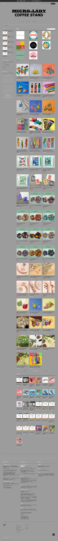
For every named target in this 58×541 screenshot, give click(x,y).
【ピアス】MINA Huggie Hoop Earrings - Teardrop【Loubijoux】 (35, 277)
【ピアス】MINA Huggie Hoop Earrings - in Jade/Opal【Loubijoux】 (48, 277)
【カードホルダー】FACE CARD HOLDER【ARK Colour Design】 (22, 132)
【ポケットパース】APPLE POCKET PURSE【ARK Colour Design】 (22, 312)
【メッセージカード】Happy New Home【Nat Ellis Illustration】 (22, 169)
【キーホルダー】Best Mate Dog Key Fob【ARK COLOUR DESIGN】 (35, 114)
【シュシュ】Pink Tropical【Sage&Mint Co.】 (35, 206)
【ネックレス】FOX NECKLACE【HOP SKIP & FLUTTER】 (48, 349)
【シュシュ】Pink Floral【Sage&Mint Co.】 (22, 241)
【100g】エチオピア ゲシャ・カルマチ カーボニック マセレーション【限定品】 (19, 433)
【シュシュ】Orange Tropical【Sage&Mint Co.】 (34, 223)
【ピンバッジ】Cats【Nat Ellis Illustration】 (47, 188)
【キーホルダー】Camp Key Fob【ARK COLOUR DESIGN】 (22, 95)
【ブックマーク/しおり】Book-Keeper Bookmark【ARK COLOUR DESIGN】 (35, 95)
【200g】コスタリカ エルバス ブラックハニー (39, 420)
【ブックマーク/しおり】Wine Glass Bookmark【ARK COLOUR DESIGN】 (38, 433)
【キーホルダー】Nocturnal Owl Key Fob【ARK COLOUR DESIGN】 (35, 330)
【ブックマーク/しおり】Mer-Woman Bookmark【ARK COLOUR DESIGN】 (45, 397)
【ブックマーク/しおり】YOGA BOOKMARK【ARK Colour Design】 (48, 150)
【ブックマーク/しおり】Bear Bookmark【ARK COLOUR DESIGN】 (19, 445)
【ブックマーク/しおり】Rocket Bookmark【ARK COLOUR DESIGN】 (26, 397)
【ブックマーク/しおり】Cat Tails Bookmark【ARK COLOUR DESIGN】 (32, 385)
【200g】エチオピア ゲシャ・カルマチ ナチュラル (32, 432)
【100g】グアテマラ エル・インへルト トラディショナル (11, 53)
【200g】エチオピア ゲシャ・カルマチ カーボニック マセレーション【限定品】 (52, 421)
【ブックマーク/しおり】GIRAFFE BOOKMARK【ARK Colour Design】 (35, 366)
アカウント (44, 3)
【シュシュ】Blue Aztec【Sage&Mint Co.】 (48, 259)
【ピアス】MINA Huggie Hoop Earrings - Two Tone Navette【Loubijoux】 (22, 294)
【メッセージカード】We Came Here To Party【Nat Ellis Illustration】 (35, 169)
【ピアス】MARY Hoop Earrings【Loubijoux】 (34, 294)
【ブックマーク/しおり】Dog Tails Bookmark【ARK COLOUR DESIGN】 (38, 385)
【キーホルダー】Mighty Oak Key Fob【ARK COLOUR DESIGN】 (48, 114)
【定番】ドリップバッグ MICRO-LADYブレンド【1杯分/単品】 (26, 385)
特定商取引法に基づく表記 (19, 529)
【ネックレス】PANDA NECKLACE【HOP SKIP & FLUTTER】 (35, 349)
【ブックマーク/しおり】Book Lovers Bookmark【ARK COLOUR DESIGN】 (45, 433)
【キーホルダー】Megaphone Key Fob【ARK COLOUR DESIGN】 (48, 330)
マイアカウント (27, 524)
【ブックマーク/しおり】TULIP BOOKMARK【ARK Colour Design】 (48, 132)
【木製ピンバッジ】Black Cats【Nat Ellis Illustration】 (22, 206)
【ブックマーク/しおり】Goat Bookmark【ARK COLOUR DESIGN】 (51, 433)
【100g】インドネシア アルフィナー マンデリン (19, 384)
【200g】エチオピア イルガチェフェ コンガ (45, 420)
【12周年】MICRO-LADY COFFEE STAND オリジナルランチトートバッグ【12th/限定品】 (32, 409)
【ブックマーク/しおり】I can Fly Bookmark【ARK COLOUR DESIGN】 (19, 397)
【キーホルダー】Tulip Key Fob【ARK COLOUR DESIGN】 (22, 78)
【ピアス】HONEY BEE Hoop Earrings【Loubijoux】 (22, 277)
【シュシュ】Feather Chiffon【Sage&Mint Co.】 (21, 223)
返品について (18, 528)
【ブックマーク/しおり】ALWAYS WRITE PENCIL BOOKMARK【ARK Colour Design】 (49, 96)
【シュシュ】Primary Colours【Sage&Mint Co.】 (47, 206)
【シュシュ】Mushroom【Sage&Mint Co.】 (22, 259)
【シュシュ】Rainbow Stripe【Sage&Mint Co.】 (34, 259)
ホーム (23, 21)
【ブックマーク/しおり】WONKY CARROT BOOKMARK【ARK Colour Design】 (22, 151)
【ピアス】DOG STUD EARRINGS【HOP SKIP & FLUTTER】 (22, 349)
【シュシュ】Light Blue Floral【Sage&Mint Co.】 (47, 223)
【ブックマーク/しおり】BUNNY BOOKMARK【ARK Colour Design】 (35, 150)
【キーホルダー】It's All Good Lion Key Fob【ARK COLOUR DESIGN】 (48, 312)
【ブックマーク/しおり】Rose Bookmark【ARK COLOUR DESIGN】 (38, 397)
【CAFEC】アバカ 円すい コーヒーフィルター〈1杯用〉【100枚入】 (19, 409)
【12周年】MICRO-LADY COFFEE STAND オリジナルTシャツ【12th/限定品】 (26, 409)
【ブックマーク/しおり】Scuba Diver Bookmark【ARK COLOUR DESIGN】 (32, 397)
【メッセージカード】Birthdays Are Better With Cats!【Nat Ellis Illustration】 (48, 170)
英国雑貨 (6, 25)
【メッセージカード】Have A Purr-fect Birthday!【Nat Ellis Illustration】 (22, 188)
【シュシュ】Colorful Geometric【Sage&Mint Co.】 (34, 241)
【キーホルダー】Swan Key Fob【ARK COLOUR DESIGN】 (22, 114)
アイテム (53, 3)
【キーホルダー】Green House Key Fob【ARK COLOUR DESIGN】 (35, 78)
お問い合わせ (34, 21)
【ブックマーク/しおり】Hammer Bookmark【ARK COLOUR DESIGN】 (51, 385)
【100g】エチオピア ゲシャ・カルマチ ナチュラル (26, 432)
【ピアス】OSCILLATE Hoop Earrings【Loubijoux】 (48, 294)
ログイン (48, 3)
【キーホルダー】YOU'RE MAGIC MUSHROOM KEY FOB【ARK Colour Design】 (22, 330)
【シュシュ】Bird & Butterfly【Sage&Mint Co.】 (47, 241)
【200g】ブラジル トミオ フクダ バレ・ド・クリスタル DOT (11, 42)
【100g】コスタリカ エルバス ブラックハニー (32, 420)
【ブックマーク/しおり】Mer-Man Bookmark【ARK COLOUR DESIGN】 (51, 397)
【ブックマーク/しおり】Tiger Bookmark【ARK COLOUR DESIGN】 (45, 385)
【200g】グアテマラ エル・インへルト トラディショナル (11, 47)
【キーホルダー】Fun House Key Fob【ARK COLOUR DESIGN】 (48, 78)
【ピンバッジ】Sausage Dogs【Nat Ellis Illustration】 (36, 188)
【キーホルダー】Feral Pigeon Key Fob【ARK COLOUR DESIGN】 (35, 312)
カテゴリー (28, 21)
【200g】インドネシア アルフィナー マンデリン (10, 31)
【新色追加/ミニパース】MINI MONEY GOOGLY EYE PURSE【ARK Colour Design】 (35, 132)
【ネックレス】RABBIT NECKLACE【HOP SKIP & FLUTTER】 (22, 366)
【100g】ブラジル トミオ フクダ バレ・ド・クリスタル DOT (11, 37)
